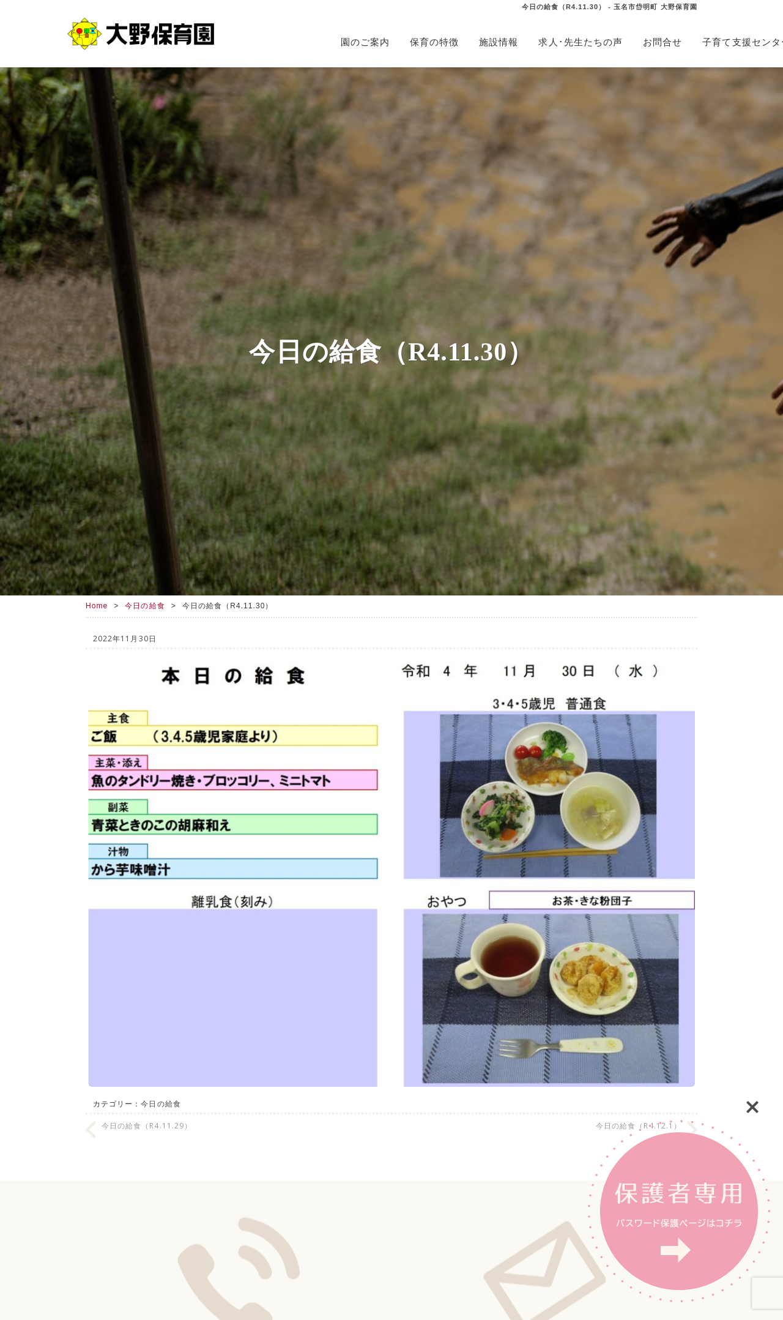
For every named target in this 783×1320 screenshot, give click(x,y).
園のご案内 (365, 42)
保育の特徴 (434, 42)
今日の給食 (145, 606)
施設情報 (498, 42)
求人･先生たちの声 (580, 42)
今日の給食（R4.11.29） (147, 1126)
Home (97, 606)
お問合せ (662, 42)
